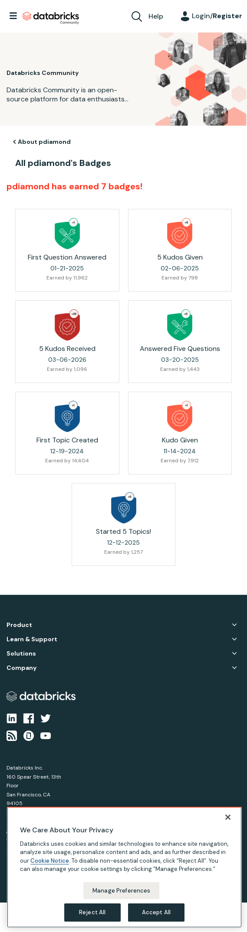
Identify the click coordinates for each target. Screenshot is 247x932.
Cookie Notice (49, 860)
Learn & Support (32, 639)
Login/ (217, 15)
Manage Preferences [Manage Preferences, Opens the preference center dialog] (121, 890)
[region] (124, 867)
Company (21, 668)
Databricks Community (51, 18)
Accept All (156, 912)
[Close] (227, 817)
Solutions (21, 653)
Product (19, 625)
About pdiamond (44, 142)
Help (155, 16)
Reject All (92, 912)
